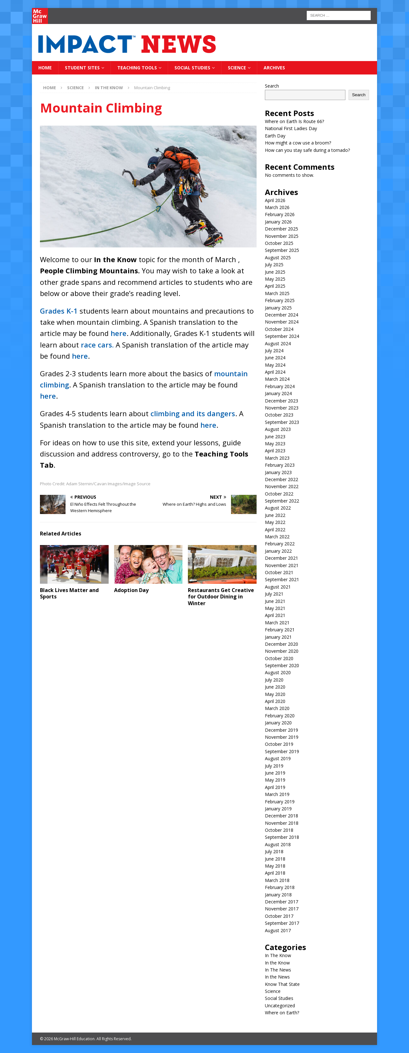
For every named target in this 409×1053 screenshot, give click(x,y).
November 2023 (281, 408)
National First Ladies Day (291, 128)
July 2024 (274, 350)
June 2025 (275, 272)
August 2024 (278, 343)
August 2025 (278, 257)
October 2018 (279, 830)
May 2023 (275, 444)
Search (272, 86)
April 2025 (275, 286)
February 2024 (280, 386)
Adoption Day (131, 590)
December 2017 (281, 902)
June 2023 (275, 436)
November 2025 (281, 236)
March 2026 (277, 207)
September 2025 (282, 250)
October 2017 (279, 916)
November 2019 (281, 737)
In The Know (278, 955)
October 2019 (279, 744)
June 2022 (275, 515)
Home (45, 68)
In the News (277, 977)
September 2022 (282, 501)
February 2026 (280, 214)
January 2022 (278, 551)
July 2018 (274, 851)
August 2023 (278, 429)
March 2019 (277, 794)
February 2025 (280, 300)
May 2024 (275, 365)
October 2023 (279, 415)
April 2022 (275, 529)
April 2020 (275, 701)
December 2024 (281, 315)
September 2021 (282, 579)
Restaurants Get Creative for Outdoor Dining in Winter (221, 597)
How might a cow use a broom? (298, 143)
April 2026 (275, 200)
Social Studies (192, 68)
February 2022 (280, 544)
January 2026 (278, 222)
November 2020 (281, 651)
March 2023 (277, 458)
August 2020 (278, 672)
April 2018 (275, 873)
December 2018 (281, 816)
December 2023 (281, 401)
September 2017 (282, 923)
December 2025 (281, 229)
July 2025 (274, 264)
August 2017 (278, 930)
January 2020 (278, 723)
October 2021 (279, 572)
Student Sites (82, 68)
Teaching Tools (137, 68)
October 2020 (279, 658)
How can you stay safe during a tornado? (307, 150)
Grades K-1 (59, 311)
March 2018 (277, 880)
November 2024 (281, 322)
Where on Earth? (282, 1013)
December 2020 (281, 644)
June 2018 (275, 859)
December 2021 (281, 558)
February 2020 (280, 716)
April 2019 (275, 787)
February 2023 (280, 465)
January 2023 (278, 472)
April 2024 (275, 372)
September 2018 (282, 837)
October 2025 (279, 243)
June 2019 (275, 773)
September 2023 (282, 422)
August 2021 (278, 587)
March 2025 (277, 293)
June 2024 (275, 358)
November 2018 (281, 823)
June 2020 (275, 687)
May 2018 (275, 866)
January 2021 (278, 637)
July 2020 (274, 680)
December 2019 (281, 730)
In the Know (277, 963)
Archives (274, 68)
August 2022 (278, 508)
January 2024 (278, 393)
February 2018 (280, 887)
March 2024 (277, 379)
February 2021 (280, 630)
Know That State (282, 984)
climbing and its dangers (192, 413)
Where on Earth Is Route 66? (294, 121)
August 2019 (278, 758)
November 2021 (281, 565)
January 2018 (278, 895)
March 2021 (277, 623)
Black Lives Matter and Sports (69, 593)
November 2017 (281, 909)
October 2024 (279, 329)
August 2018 (278, 844)
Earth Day (275, 136)
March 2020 (277, 708)
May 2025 (275, 279)
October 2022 (279, 494)
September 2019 (282, 751)
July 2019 (274, 766)
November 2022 (281, 486)
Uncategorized (280, 1005)
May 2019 (275, 780)
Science (237, 68)
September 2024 (282, 336)
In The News (278, 970)
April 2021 (275, 615)
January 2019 (278, 809)
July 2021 (274, 594)
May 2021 (275, 608)
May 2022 (275, 522)
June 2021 (275, 601)
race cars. (97, 344)
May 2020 (275, 694)
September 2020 (282, 665)
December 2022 (281, 479)
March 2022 (277, 537)
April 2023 (275, 451)
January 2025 (278, 308)
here (119, 333)
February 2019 (280, 802)
